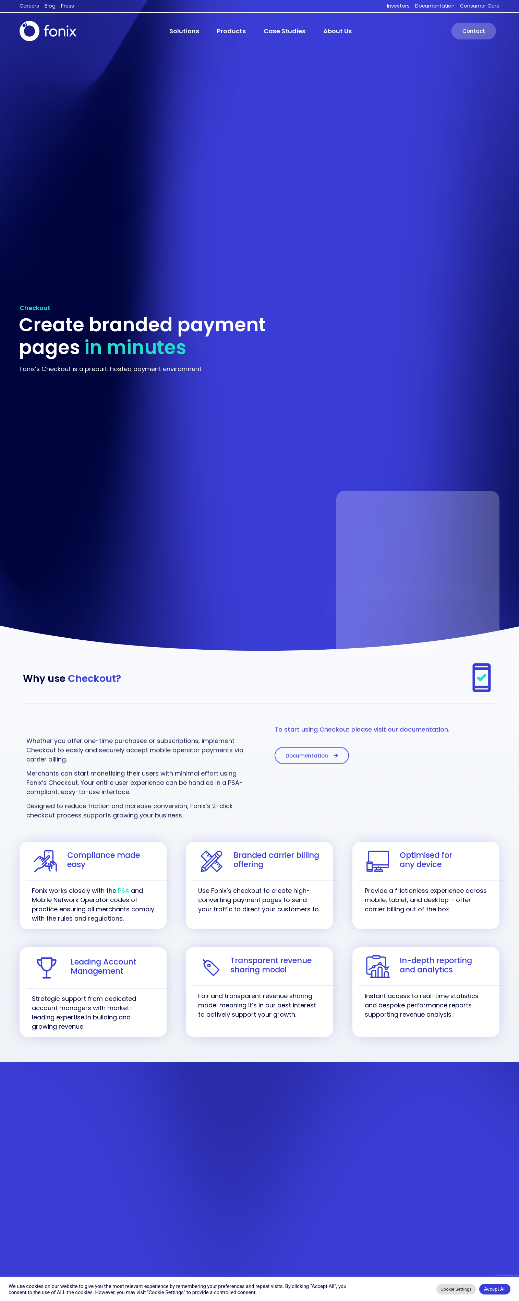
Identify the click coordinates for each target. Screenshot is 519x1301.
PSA (123, 890)
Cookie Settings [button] (456, 1289)
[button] (184, 31)
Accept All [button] (495, 1289)
